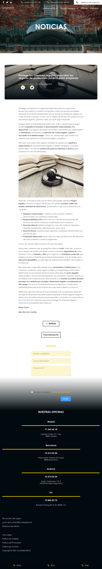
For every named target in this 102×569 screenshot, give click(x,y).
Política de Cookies (10, 547)
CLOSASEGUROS (28, 300)
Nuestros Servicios (69, 8)
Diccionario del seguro (11, 518)
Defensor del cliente (10, 526)
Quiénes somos (50, 8)
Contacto (94, 8)
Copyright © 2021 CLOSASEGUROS (16, 550)
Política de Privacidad (11, 543)
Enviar (65, 399)
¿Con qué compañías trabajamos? (17, 522)
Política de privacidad (60, 392)
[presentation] (49, 382)
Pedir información (51, 335)
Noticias (84, 8)
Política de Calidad (10, 539)
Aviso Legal (7, 535)
